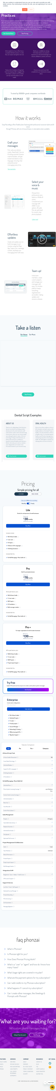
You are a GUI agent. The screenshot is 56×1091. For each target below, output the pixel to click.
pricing (2, 1069)
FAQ (37, 1066)
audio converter (40, 1071)
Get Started (28, 690)
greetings (12, 1062)
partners (25, 1064)
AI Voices (21, 494)
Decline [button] (31, 9)
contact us (39, 1062)
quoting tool (39, 1074)
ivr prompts (13, 1075)
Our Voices (24, 334)
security (25, 1074)
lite (8, 748)
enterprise (46, 748)
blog (37, 1064)
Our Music (32, 334)
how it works (3, 1062)
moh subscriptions (15, 1066)
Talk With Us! (28, 709)
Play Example (13, 456)
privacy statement (28, 1069)
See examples (12, 169)
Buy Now (28, 526)
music (1, 1066)
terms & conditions (28, 1071)
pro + (31, 748)
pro (20, 748)
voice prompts (14, 1069)
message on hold (14, 1064)
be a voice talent (27, 1066)
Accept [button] (24, 9)
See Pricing (25, 33)
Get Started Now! (8, 33)
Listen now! (35, 219)
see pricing (28, 394)
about (24, 1062)
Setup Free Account (20, 1035)
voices (1, 1064)
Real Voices (35, 494)
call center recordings (13, 1072)
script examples (40, 1069)
